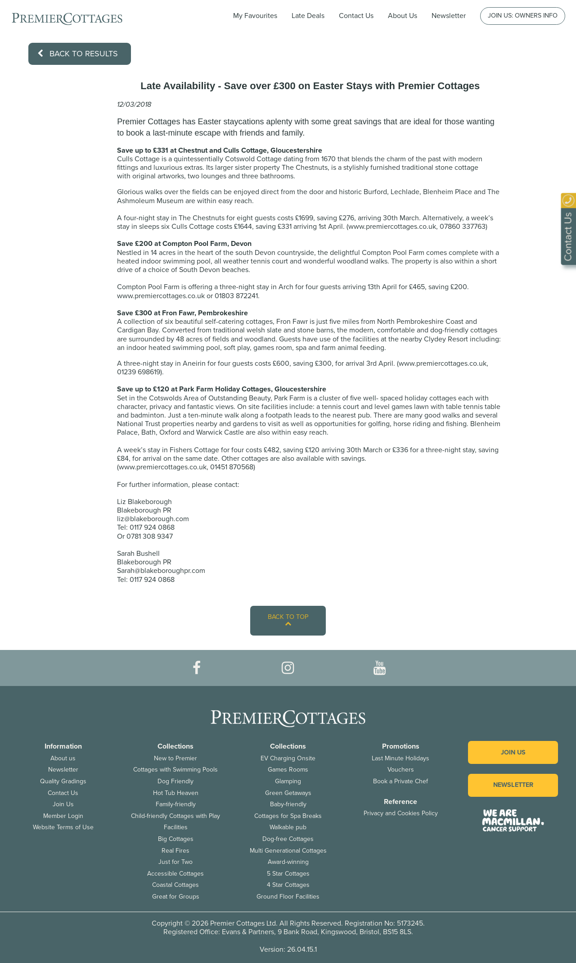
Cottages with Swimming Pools (175, 769)
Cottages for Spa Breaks (288, 816)
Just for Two (175, 862)
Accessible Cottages (175, 873)
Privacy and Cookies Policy (401, 813)
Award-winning (288, 862)
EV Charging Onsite (288, 758)
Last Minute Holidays (400, 758)
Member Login (63, 816)
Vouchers (400, 769)
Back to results (77, 54)
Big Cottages (176, 839)
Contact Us (356, 15)
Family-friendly (176, 804)
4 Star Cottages (288, 885)
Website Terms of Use (63, 827)
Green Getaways (288, 793)
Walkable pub (288, 827)
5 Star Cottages (288, 873)
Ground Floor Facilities (288, 896)
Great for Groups (175, 896)
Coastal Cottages (175, 885)
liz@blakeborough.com (153, 518)
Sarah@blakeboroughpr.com (161, 570)
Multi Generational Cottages (288, 850)
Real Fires (175, 850)
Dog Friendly (176, 781)
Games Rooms (288, 769)
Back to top (288, 620)
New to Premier (175, 758)
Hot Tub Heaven (175, 793)
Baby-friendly (288, 804)
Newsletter (63, 769)
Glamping (288, 781)
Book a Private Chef (400, 781)
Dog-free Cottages (288, 839)
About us (63, 758)
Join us (513, 752)
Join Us (63, 804)
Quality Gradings (63, 781)
